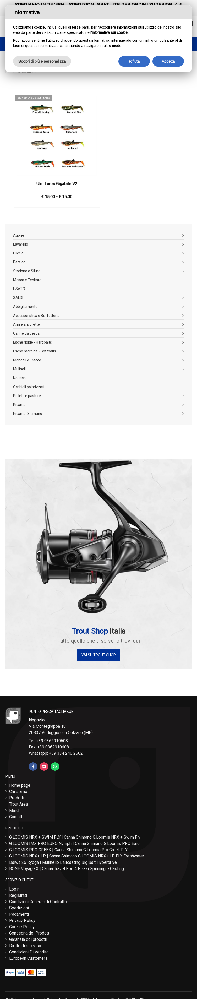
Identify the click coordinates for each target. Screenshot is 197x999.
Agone (18, 235)
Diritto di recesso (25, 945)
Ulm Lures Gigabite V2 (56, 183)
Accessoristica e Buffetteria (36, 315)
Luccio (18, 253)
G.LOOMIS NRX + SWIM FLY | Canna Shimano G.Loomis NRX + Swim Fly (74, 837)
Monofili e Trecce (27, 360)
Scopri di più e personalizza (42, 61)
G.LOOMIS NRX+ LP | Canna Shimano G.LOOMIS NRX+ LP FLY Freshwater (76, 856)
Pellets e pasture (27, 396)
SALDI (18, 298)
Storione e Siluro (26, 271)
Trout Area (18, 804)
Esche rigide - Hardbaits (32, 342)
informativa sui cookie (110, 32)
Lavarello (20, 244)
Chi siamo (18, 791)
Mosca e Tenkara (27, 280)
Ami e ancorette (26, 324)
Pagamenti (19, 914)
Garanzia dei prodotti (28, 939)
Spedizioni (19, 907)
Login (14, 889)
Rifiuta (134, 61)
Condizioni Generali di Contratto (38, 901)
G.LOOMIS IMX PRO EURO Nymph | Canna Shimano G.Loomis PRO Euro (74, 843)
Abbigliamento (25, 307)
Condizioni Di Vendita (28, 951)
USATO (19, 289)
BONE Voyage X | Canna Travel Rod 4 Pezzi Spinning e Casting (66, 868)
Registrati (18, 895)
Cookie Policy (22, 926)
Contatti (16, 816)
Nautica (19, 378)
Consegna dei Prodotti (29, 933)
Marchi (15, 810)
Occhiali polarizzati (28, 387)
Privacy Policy (22, 920)
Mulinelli (19, 369)
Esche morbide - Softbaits (34, 351)
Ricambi (19, 405)
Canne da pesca (26, 333)
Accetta (168, 61)
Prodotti (16, 797)
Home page (19, 785)
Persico (19, 262)
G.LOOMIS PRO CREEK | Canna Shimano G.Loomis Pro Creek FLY (68, 849)
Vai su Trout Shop (98, 655)
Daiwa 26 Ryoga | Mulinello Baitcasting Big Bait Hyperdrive (63, 862)
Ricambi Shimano (27, 413)
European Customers (28, 958)
